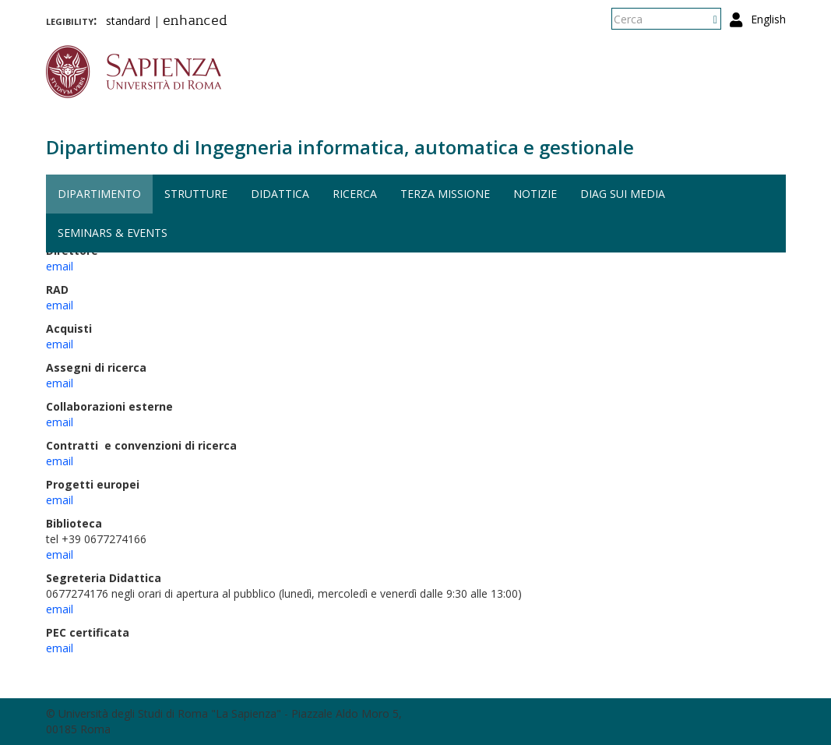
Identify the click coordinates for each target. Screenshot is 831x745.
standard (128, 20)
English (768, 19)
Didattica (280, 193)
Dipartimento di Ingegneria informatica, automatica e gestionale (340, 147)
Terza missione (445, 193)
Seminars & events (112, 232)
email (59, 266)
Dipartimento (99, 193)
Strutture (195, 193)
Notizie (535, 193)
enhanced (195, 22)
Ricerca (355, 193)
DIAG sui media (622, 193)
